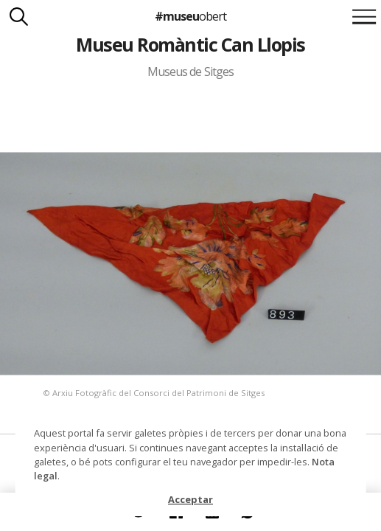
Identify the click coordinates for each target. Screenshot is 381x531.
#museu (190, 16)
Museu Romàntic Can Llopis (190, 44)
